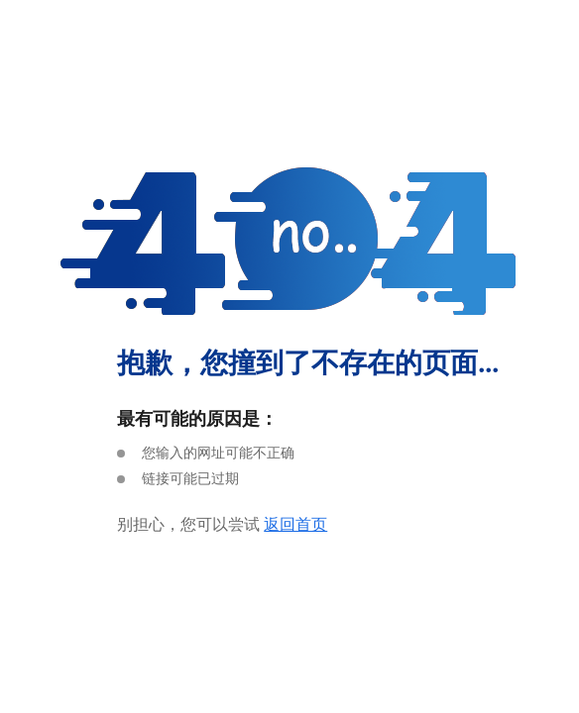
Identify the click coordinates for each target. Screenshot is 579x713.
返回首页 (295, 524)
